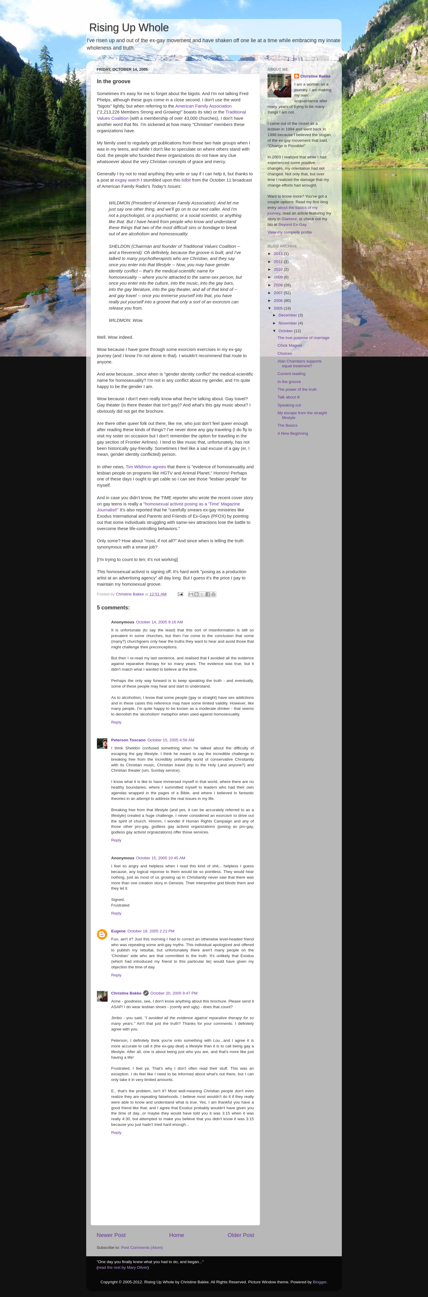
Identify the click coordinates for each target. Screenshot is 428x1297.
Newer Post (111, 1235)
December (288, 315)
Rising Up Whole (127, 27)
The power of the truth (297, 389)
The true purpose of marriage (304, 337)
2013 (279, 253)
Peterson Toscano (128, 740)
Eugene (118, 931)
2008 (279, 285)
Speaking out (289, 405)
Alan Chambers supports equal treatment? (300, 363)
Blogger (319, 1282)
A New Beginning (293, 433)
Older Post (241, 1235)
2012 (279, 261)
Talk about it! (289, 397)
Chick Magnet (290, 345)
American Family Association (203, 106)
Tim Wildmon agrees (146, 466)
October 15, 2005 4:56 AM (170, 740)
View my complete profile (290, 232)
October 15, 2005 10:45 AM (160, 858)
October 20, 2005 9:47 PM (173, 993)
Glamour (289, 219)
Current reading (292, 373)
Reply (116, 722)
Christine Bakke (126, 993)
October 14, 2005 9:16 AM (159, 622)
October (286, 331)
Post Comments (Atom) (142, 1247)
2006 (279, 300)
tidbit (186, 180)
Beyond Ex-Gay (292, 224)
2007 (279, 293)
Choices (285, 353)
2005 (279, 308)
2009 (279, 277)
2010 (279, 269)
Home (176, 1235)
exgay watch (127, 180)
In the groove (289, 381)
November (288, 323)
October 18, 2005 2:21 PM (151, 931)
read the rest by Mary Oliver (123, 1267)
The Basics (288, 425)
